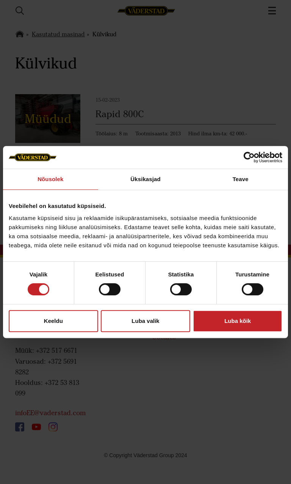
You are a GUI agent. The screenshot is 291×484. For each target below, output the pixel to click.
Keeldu (53, 321)
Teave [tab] (241, 179)
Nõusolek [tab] (50, 179)
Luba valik (145, 321)
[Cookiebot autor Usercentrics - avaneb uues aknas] (249, 157)
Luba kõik (237, 321)
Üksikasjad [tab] (145, 179)
